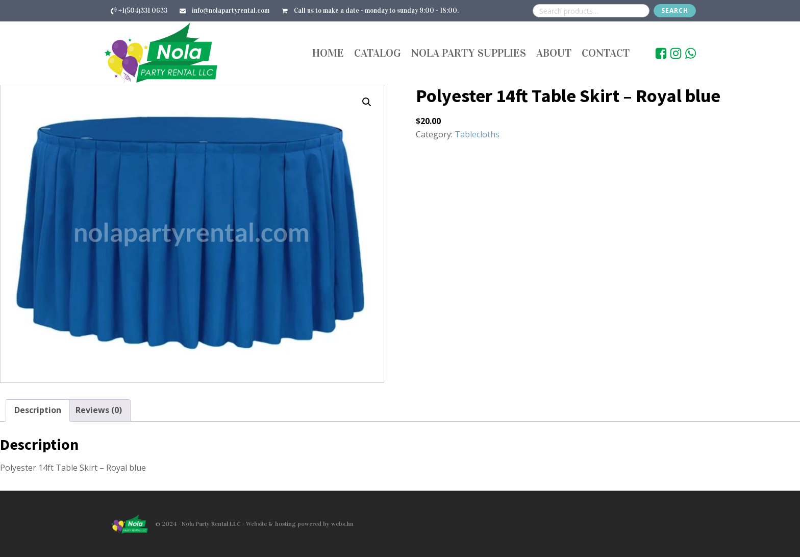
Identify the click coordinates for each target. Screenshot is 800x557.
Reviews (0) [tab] (99, 410)
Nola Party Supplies (468, 53)
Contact (606, 53)
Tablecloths (477, 134)
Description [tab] (37, 410)
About (553, 53)
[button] (367, 102)
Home (328, 53)
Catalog (377, 53)
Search (674, 10)
